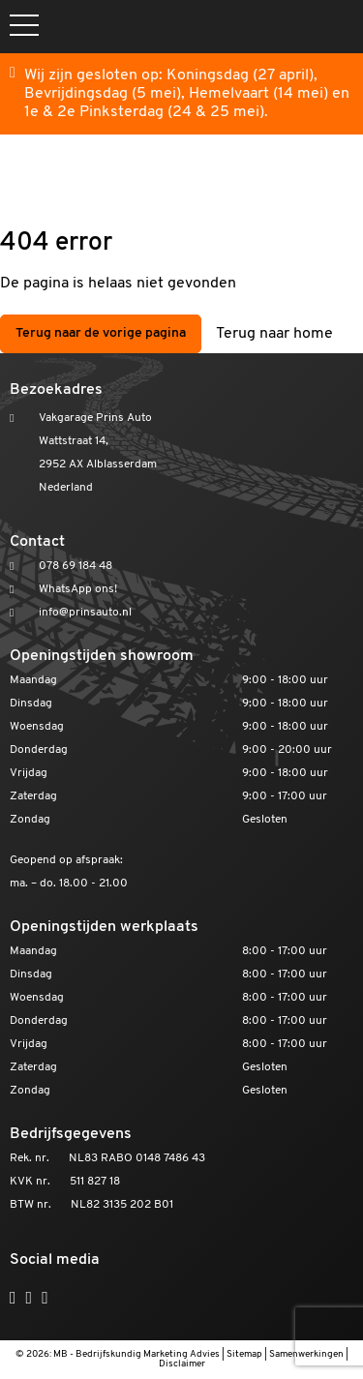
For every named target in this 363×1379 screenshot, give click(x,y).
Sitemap (244, 1354)
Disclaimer (182, 1364)
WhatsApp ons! (78, 589)
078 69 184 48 (75, 566)
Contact (37, 542)
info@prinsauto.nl (85, 612)
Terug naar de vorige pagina (100, 333)
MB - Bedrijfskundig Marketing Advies (136, 1354)
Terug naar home (274, 334)
